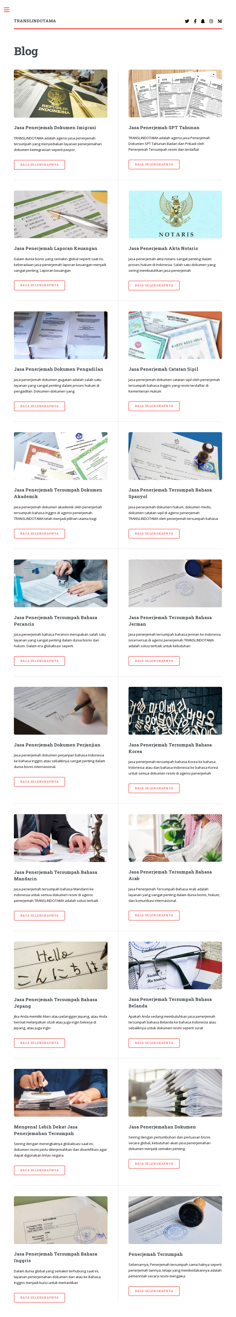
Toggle (9, 10)
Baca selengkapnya (39, 164)
